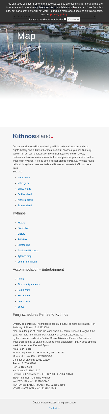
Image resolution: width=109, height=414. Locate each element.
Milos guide (24, 183)
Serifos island (25, 194)
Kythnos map (25, 256)
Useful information (27, 261)
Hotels (21, 278)
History (21, 222)
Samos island (25, 205)
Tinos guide (24, 177)
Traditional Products (28, 250)
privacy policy (59, 14)
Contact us (54, 408)
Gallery (21, 233)
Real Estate (24, 290)
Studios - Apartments (29, 284)
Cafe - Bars (24, 301)
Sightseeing (24, 245)
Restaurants (24, 295)
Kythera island (25, 200)
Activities (22, 239)
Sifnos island (24, 188)
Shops (21, 306)
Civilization (23, 228)
